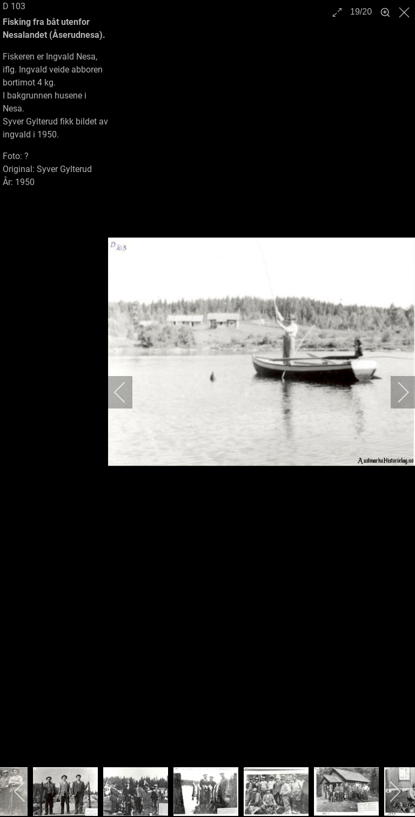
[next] (396, 392)
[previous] (127, 392)
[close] (405, 12)
